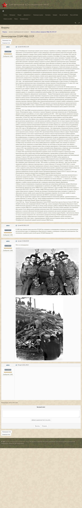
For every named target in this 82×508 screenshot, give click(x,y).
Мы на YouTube (63, 15)
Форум (19, 15)
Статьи (5, 15)
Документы (27, 15)
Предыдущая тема (6, 40)
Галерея (55, 15)
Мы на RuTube (74, 15)
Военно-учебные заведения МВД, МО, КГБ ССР (43, 32)
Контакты (48, 15)
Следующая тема (6, 43)
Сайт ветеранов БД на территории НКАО (18, 441)
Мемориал (12, 15)
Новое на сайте (8, 19)
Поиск (16, 19)
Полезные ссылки (38, 15)
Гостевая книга (24, 19)
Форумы (4, 32)
